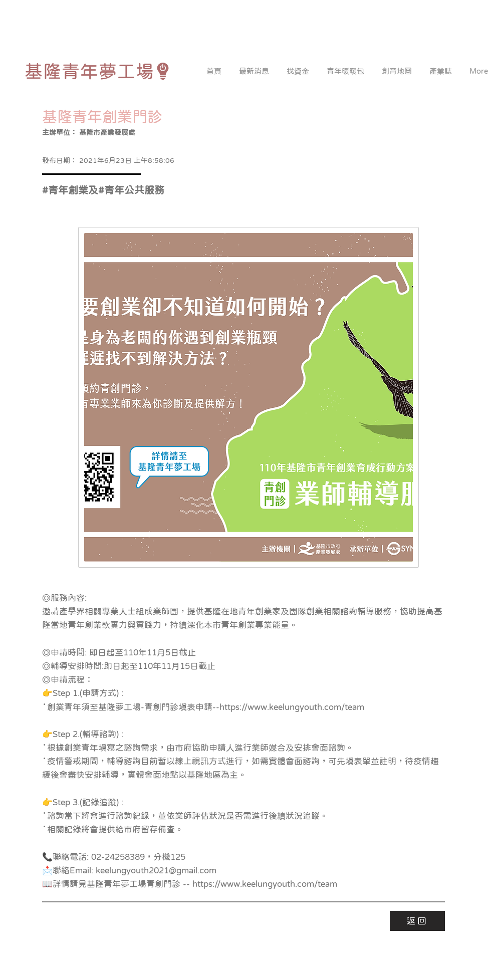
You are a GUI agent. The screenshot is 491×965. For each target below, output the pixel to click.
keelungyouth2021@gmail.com (156, 870)
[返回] (417, 921)
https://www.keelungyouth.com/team (291, 707)
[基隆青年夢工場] (98, 71)
